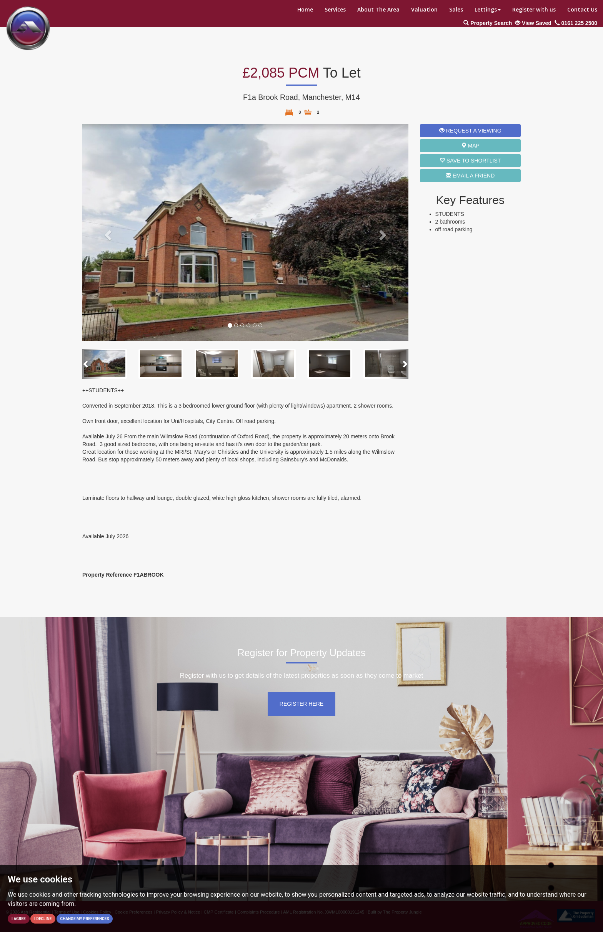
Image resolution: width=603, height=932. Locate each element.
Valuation (424, 9)
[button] (106, 232)
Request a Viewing (470, 131)
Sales (456, 9)
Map (470, 146)
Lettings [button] (488, 9)
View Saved (533, 23)
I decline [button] (43, 919)
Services (335, 9)
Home (305, 9)
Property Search (487, 23)
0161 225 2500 (576, 23)
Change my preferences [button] (84, 919)
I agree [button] (19, 919)
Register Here (301, 704)
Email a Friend (470, 175)
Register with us (534, 9)
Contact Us (582, 9)
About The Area (378, 9)
